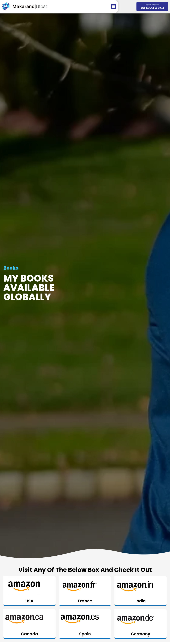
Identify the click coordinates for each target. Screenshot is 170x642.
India (140, 601)
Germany (140, 634)
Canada (29, 634)
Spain (85, 634)
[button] (113, 6)
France (85, 601)
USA (29, 601)
